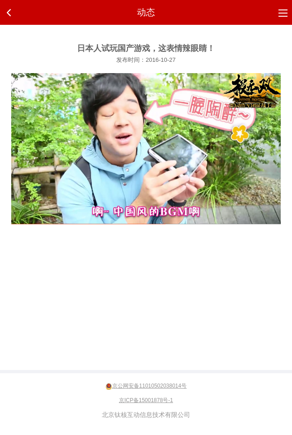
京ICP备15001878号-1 (146, 400)
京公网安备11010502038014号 (149, 386)
